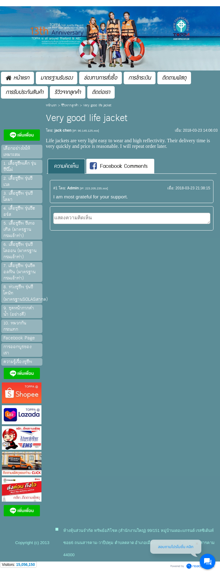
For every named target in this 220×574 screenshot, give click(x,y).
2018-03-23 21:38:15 (192, 188)
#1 (55, 188)
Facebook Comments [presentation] (119, 166)
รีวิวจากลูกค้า (70, 105)
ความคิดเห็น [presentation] (66, 166)
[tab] (66, 166)
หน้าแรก (51, 105)
